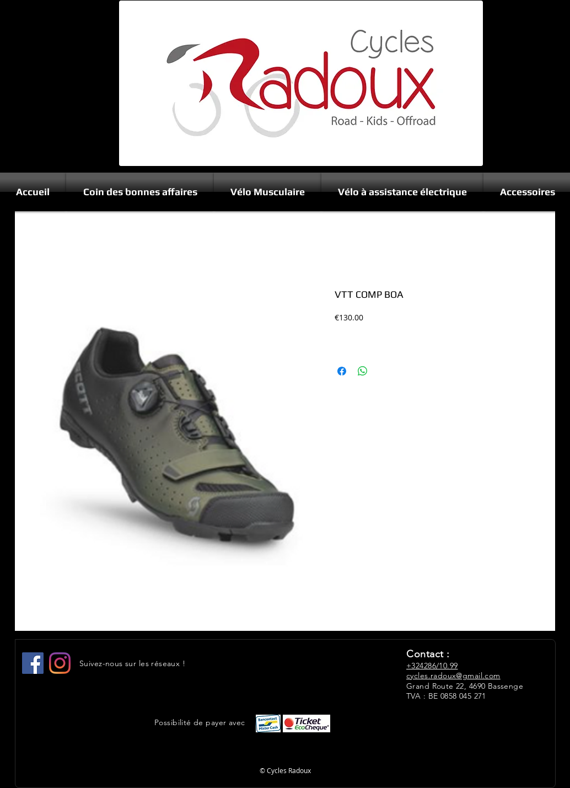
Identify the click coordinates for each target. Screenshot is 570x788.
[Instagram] (60, 663)
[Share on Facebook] (341, 371)
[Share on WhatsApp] (362, 371)
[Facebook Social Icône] (33, 663)
